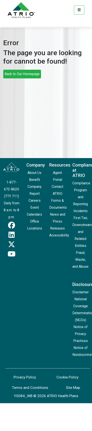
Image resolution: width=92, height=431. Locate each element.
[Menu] (79, 10)
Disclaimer (80, 292)
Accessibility (59, 235)
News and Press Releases (57, 221)
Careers (35, 200)
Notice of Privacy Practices (80, 334)
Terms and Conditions (30, 387)
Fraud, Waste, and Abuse (80, 260)
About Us (34, 173)
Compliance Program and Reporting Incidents (81, 197)
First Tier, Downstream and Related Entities (82, 232)
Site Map (73, 387)
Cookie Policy (67, 377)
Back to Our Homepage (22, 74)
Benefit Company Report (34, 187)
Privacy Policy (25, 377)
